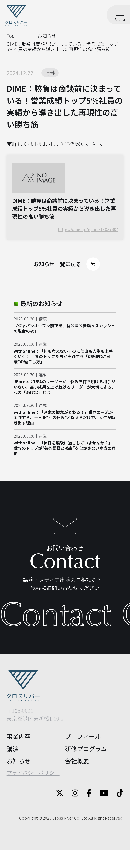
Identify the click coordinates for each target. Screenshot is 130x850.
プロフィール (83, 736)
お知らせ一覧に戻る (66, 264)
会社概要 (77, 760)
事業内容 (19, 736)
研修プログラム (86, 748)
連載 (50, 73)
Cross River (62, 818)
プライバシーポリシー (33, 773)
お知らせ (18, 760)
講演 (13, 748)
